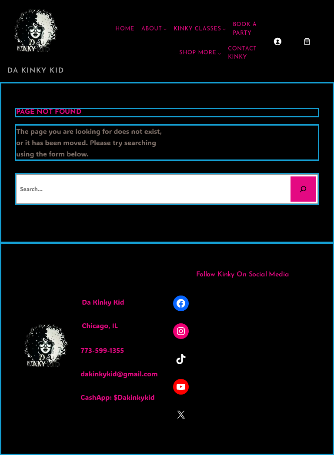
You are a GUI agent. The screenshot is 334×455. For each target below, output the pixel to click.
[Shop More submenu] (219, 53)
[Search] (303, 189)
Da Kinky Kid (35, 70)
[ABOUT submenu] (165, 29)
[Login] (277, 41)
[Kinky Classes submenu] (224, 29)
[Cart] (307, 41)
